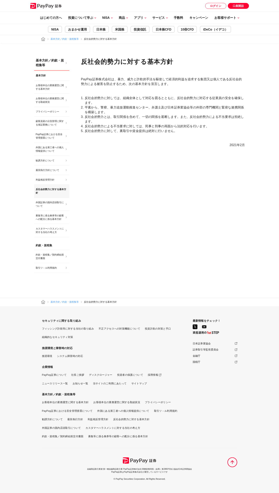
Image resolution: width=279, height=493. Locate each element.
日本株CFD (163, 29)
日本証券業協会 (202, 343)
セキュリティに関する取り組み (61, 320)
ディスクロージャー (100, 374)
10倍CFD (187, 29)
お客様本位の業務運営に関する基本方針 (50, 87)
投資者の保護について (130, 374)
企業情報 (47, 366)
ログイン (215, 5)
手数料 (178, 17)
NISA (55, 29)
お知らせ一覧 (80, 383)
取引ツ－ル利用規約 (46, 267)
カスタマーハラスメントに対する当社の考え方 (50, 230)
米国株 (119, 29)
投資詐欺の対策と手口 (158, 328)
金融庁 (197, 355)
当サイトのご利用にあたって (110, 383)
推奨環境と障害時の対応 (57, 348)
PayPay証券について (54, 374)
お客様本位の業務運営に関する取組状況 (50, 100)
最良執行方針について (47, 170)
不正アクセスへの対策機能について (119, 328)
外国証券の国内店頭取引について (50, 204)
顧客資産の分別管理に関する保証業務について (50, 123)
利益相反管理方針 (45, 179)
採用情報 (153, 374)
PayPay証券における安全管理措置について (49, 136)
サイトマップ (139, 383)
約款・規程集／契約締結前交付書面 (50, 256)
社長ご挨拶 (77, 374)
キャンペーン (198, 17)
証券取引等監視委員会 (206, 349)
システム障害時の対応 (70, 356)
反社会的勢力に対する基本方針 (131, 419)
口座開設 (238, 5)
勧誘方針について (45, 160)
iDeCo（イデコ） (215, 29)
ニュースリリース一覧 (55, 383)
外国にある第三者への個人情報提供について (50, 149)
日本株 (101, 29)
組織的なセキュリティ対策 (57, 337)
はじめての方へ (51, 17)
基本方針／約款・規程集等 (65, 39)
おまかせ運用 (77, 29)
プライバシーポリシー (47, 111)
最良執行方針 (75, 419)
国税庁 (197, 361)
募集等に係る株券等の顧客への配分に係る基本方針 (50, 217)
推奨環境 (47, 356)
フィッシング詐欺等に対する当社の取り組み (68, 328)
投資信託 (140, 29)
